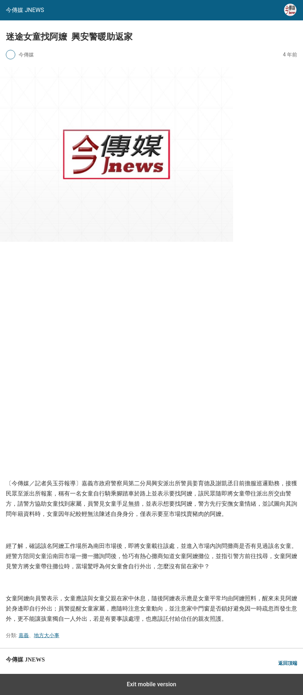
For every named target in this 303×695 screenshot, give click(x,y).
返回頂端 (287, 663)
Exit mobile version (151, 684)
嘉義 (24, 635)
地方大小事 (46, 635)
